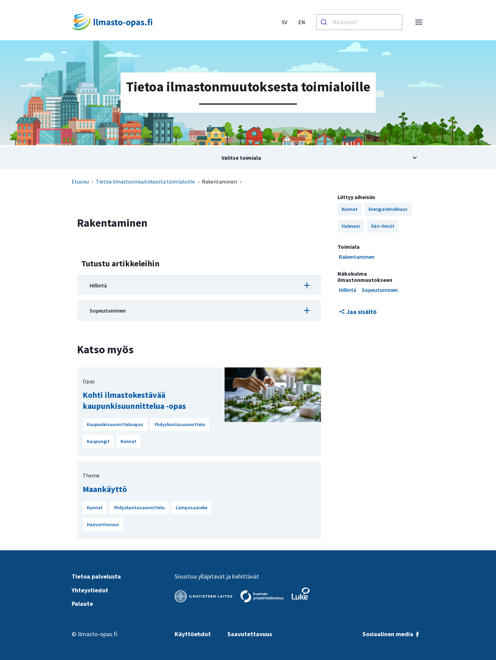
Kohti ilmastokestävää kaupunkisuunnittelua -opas (134, 400)
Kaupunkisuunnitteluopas (115, 424)
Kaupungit (98, 441)
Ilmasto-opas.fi (97, 634)
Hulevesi (351, 226)
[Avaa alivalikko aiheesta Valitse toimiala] (248, 158)
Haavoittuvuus (103, 524)
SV (284, 22)
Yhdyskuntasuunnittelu (179, 424)
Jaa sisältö (357, 312)
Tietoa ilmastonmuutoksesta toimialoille (145, 181)
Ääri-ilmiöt (382, 226)
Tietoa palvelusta (96, 576)
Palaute (82, 604)
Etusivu (80, 181)
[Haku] (325, 22)
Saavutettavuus (249, 634)
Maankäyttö (105, 489)
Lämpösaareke (191, 507)
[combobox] (359, 22)
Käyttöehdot (193, 634)
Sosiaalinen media (391, 634)
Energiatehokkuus (388, 209)
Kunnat (128, 441)
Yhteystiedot (90, 590)
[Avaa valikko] (418, 22)
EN (301, 22)
